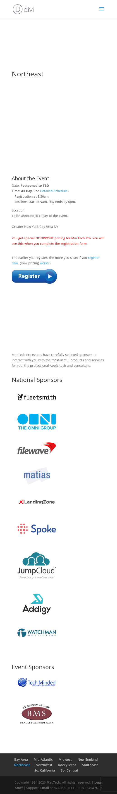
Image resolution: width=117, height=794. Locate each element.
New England (88, 759)
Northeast (22, 765)
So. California (44, 770)
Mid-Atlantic (43, 759)
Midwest (65, 759)
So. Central (69, 770)
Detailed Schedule (54, 191)
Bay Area (21, 759)
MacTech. (54, 782)
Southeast (90, 765)
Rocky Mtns (67, 765)
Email (44, 788)
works (44, 263)
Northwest (44, 765)
